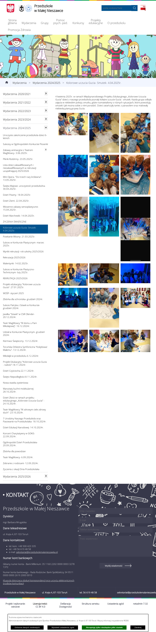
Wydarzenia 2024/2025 (46, 99)
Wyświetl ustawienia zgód (63, 627)
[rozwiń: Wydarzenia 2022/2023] (46, 127)
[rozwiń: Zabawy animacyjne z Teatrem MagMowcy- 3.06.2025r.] (46, 166)
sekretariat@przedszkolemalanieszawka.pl (37, 568)
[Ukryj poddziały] (46, 144)
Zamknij (137, 627)
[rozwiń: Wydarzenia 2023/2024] (46, 135)
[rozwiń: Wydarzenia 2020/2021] (46, 110)
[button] (73, 150)
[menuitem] (12, 21)
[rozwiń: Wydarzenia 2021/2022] (46, 118)
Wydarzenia (20, 99)
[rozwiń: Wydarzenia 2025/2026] (46, 492)
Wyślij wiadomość (113, 582)
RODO (126, 620)
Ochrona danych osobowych (27, 627)
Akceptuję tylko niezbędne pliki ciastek (104, 627)
